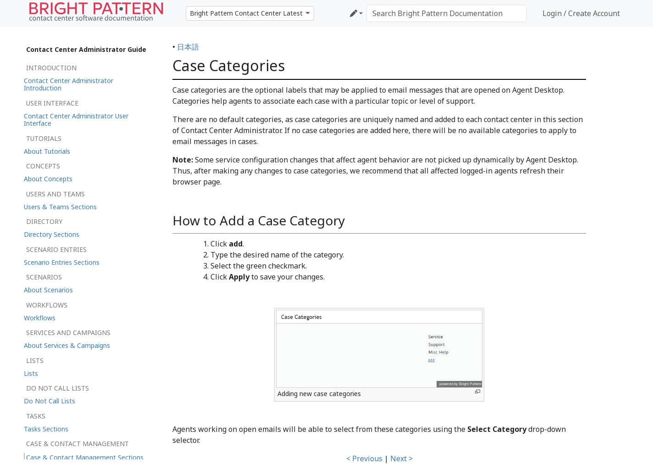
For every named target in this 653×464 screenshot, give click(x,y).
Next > (401, 458)
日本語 (188, 47)
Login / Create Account (581, 13)
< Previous (364, 458)
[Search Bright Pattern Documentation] (446, 13)
